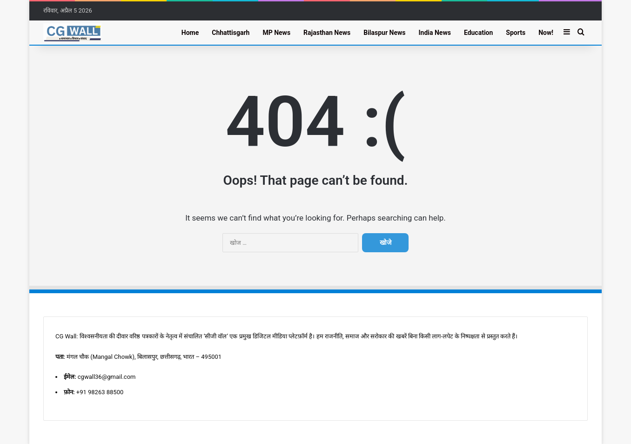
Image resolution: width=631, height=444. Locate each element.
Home (190, 32)
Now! (545, 32)
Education (478, 32)
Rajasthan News (326, 32)
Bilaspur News (384, 32)
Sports (515, 32)
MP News (276, 32)
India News (434, 32)
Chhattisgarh (230, 32)
